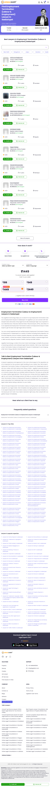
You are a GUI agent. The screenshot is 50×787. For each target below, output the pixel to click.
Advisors (4, 696)
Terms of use (29, 690)
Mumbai (38, 52)
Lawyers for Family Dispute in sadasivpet (13, 537)
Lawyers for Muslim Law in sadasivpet (37, 543)
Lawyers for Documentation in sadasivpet (13, 556)
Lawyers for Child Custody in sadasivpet (12, 543)
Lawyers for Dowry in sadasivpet (10, 601)
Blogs (3, 693)
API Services (5, 676)
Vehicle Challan (7, 757)
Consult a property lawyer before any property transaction (36, 714)
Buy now (25, 300)
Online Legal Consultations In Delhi (11, 718)
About (3, 687)
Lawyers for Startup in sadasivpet (36, 546)
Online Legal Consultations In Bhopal (12, 743)
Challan (4, 671)
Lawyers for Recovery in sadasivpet (11, 561)
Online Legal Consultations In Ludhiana (13, 754)
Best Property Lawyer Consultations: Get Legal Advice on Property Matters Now (36, 710)
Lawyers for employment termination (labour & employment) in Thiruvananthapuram (37, 504)
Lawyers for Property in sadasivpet (36, 561)
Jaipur (27, 52)
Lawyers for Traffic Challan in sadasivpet (13, 627)
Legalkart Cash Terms (32, 693)
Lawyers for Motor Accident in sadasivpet (38, 605)
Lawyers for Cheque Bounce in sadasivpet (38, 558)
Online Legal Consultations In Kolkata (12, 732)
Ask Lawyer (5, 674)
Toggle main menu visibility (48, 1)
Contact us (5, 690)
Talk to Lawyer (6, 704)
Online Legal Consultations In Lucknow (12, 741)
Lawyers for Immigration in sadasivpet (37, 571)
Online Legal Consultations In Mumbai (12, 724)
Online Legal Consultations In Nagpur (12, 738)
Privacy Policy (30, 687)
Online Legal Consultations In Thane (12, 746)
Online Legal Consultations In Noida (36, 718)
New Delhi (6, 52)
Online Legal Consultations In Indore (36, 743)
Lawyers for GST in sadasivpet (35, 550)
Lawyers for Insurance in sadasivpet (11, 571)
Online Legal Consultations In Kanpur (36, 741)
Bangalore (17, 52)
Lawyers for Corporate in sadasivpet (11, 553)
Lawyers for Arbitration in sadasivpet (37, 609)
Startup (4, 668)
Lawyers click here (7, 701)
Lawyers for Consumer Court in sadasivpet (38, 556)
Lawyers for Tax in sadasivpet (35, 553)
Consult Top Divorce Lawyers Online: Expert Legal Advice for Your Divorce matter (12, 710)
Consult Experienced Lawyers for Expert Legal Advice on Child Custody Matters (13, 714)
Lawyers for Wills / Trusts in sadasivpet (12, 609)
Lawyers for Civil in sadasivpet (10, 558)
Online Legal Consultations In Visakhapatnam (34, 746)
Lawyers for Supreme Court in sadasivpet (38, 567)
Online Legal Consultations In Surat (36, 734)
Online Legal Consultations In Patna (12, 750)
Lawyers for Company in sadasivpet (36, 578)
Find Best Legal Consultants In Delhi (36, 754)
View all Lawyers (25, 238)
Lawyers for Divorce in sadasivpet (36, 574)
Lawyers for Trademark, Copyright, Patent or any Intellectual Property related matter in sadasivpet (13, 597)
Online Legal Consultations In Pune (36, 732)
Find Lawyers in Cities (8, 679)
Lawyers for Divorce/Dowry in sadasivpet (38, 537)
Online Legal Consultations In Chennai (37, 728)
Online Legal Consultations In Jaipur (36, 738)
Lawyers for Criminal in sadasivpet (36, 616)
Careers (4, 698)
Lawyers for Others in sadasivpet (11, 578)
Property (4, 665)
